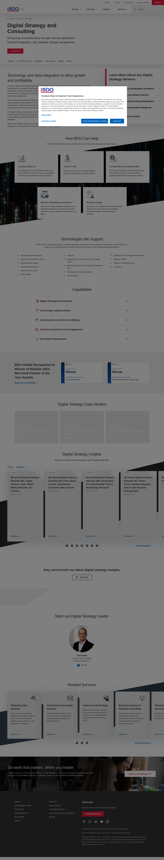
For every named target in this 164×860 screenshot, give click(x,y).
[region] (82, 106)
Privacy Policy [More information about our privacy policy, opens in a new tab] (46, 115)
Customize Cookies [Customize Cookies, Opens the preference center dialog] (48, 121)
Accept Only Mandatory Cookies (94, 121)
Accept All (117, 121)
